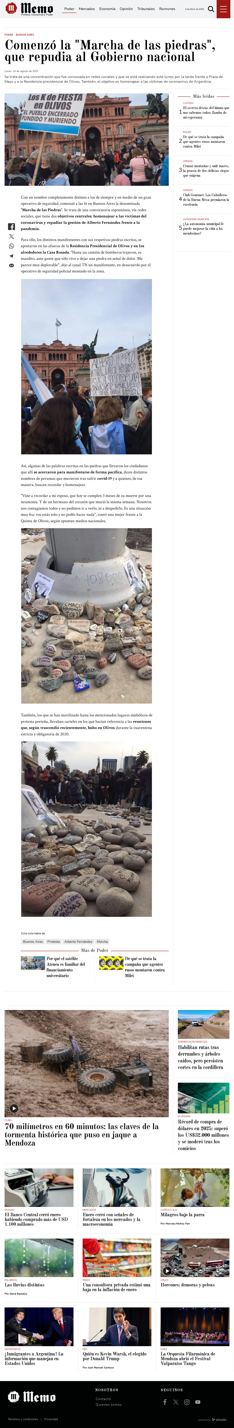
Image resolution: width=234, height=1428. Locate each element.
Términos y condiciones (23, 1419)
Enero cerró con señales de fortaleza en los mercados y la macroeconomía (111, 1220)
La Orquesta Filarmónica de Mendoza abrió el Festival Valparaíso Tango (188, 1359)
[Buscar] (211, 9)
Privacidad (51, 1419)
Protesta (53, 941)
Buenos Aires (33, 941)
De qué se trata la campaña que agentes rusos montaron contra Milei (204, 142)
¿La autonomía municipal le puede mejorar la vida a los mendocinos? (203, 229)
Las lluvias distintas (24, 1285)
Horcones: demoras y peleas (188, 1285)
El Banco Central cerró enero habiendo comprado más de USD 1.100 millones (36, 1220)
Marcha (102, 941)
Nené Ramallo (18, 1294)
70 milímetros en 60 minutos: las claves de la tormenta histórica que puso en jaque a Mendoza (82, 1135)
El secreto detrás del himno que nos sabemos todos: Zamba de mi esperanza (206, 112)
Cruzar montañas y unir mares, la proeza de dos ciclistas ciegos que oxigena (206, 171)
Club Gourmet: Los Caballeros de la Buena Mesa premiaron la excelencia (206, 200)
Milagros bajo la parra (183, 1215)
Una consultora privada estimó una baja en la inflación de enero (116, 1287)
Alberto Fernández (78, 941)
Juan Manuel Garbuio (101, 1367)
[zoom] (87, 139)
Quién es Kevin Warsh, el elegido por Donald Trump (114, 1356)
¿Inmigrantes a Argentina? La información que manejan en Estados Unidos (34, 1359)
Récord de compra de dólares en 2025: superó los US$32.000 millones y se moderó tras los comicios (203, 1135)
